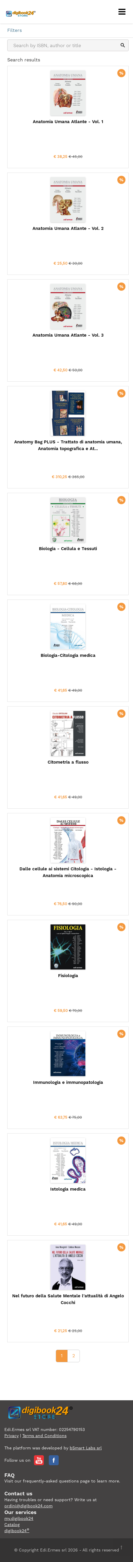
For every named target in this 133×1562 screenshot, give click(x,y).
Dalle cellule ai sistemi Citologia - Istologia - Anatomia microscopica (67, 872)
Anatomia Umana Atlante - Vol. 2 (68, 228)
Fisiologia (68, 975)
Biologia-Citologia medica (68, 655)
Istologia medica (68, 1189)
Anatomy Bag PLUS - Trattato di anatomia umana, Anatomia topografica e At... (68, 445)
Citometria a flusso (68, 762)
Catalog (12, 1524)
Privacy (11, 1435)
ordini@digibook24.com (28, 1506)
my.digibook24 (18, 1518)
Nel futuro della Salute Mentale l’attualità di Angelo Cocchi (68, 1299)
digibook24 (16, 1530)
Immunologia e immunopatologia (68, 1082)
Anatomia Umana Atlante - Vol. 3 (68, 335)
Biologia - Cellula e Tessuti (68, 548)
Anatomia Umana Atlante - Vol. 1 (68, 121)
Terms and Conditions (44, 1435)
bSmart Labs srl (86, 1448)
